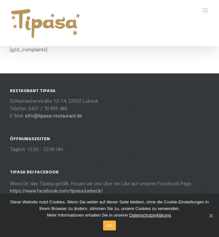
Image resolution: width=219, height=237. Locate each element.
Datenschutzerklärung (150, 215)
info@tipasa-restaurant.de (53, 116)
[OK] (211, 215)
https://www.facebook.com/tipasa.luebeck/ (56, 191)
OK (109, 225)
